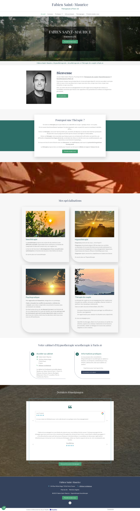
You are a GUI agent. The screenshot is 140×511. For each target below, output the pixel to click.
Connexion (110, 509)
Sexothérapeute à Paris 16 (65, 78)
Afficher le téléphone (45, 365)
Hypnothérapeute (104, 77)
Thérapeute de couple (91, 77)
